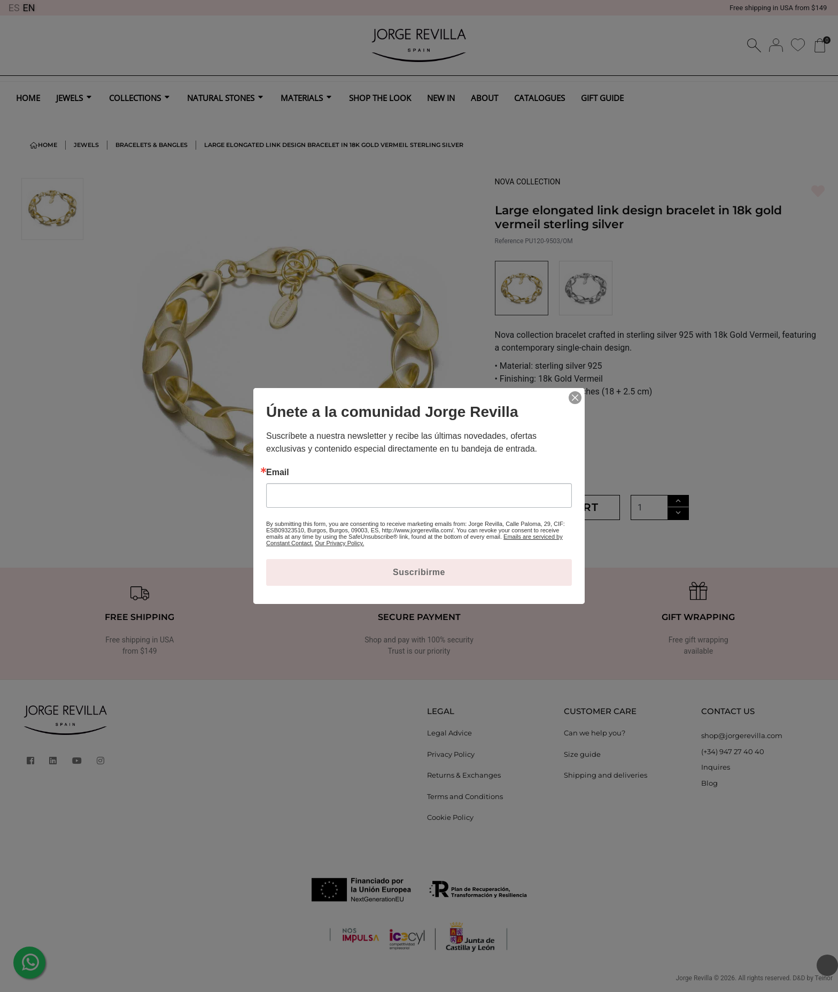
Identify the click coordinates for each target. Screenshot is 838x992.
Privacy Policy (451, 754)
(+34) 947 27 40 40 (732, 751)
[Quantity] (649, 507)
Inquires (715, 767)
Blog (709, 783)
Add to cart (558, 507)
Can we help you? (594, 732)
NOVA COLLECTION (528, 181)
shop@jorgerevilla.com (741, 735)
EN (29, 7)
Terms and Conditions (465, 796)
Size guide (582, 754)
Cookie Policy (450, 817)
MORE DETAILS (528, 421)
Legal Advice (449, 732)
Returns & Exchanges (464, 775)
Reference (509, 241)
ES (14, 7)
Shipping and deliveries (605, 775)
